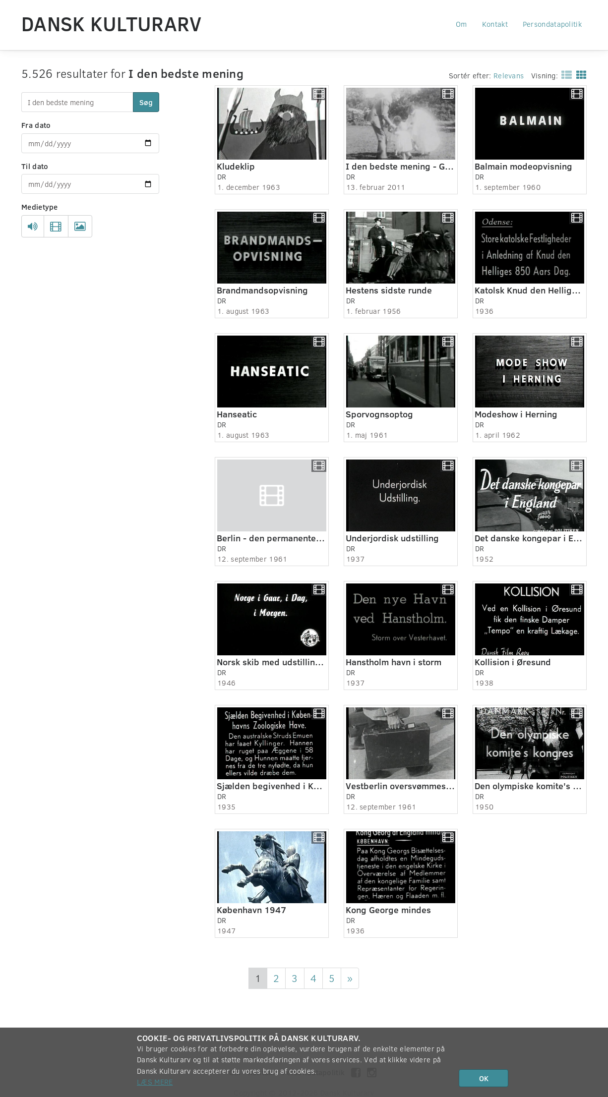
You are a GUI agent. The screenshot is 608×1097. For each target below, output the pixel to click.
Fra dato (36, 125)
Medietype (39, 207)
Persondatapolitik (552, 24)
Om (461, 24)
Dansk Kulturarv (111, 23)
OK (483, 1078)
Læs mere (155, 1082)
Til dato (34, 166)
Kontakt (495, 24)
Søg (146, 102)
